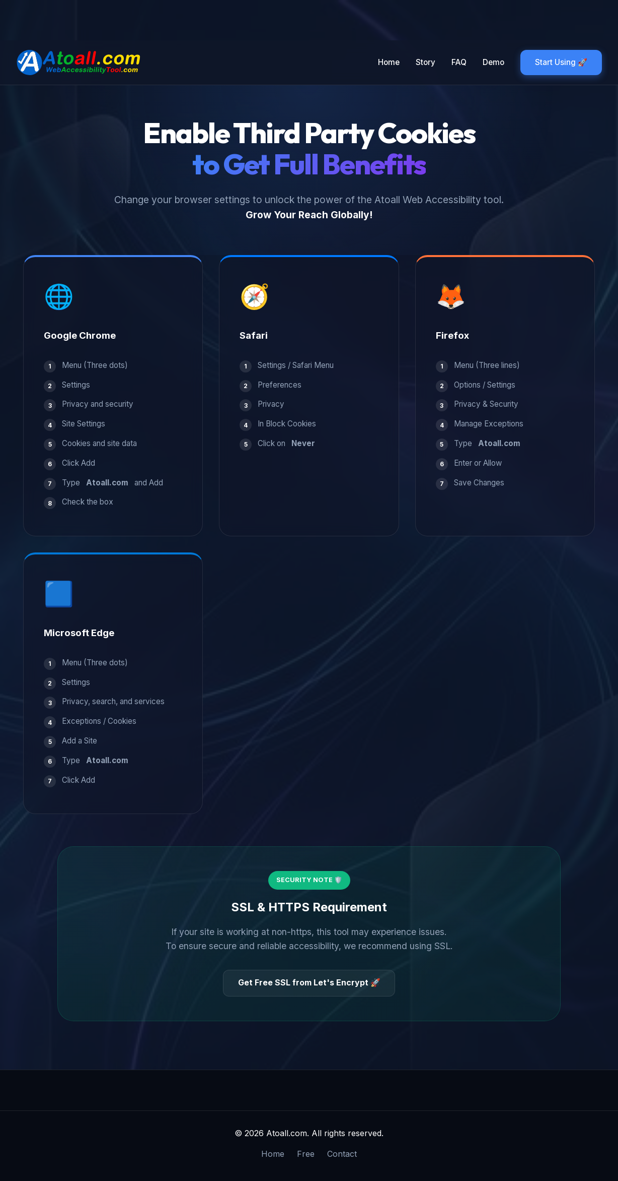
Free (306, 1154)
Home (389, 62)
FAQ (459, 62)
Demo (493, 62)
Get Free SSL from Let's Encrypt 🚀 (309, 982)
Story (425, 62)
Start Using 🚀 (561, 62)
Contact (342, 1154)
